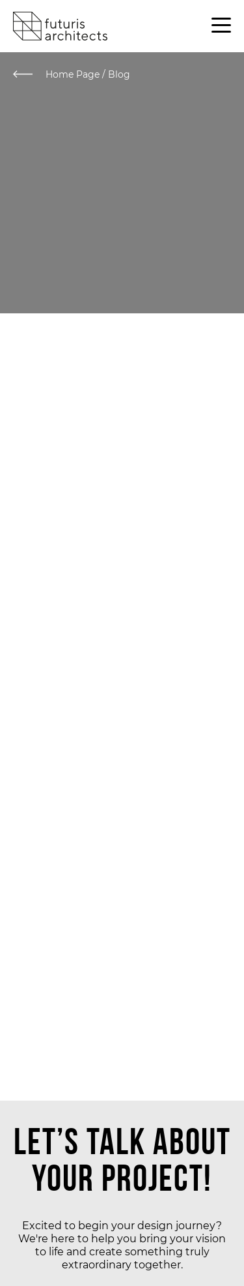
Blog (119, 74)
